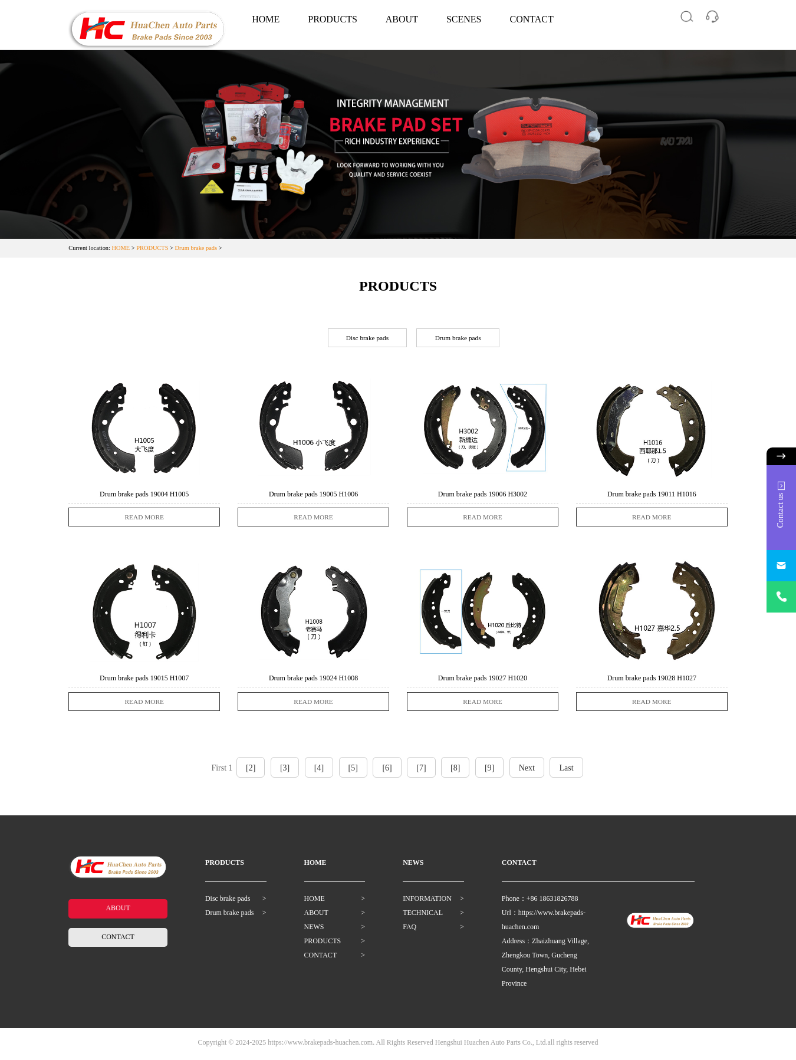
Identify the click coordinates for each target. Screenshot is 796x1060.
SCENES (464, 19)
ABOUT (402, 19)
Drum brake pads (196, 248)
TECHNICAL (423, 916)
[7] (421, 771)
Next (527, 771)
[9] (489, 771)
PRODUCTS (332, 19)
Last (566, 771)
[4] (319, 771)
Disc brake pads (365, 338)
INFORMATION (427, 902)
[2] (250, 771)
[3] (285, 771)
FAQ (409, 930)
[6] (387, 771)
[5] (353, 771)
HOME (265, 19)
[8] (455, 771)
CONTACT (532, 19)
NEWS (314, 930)
